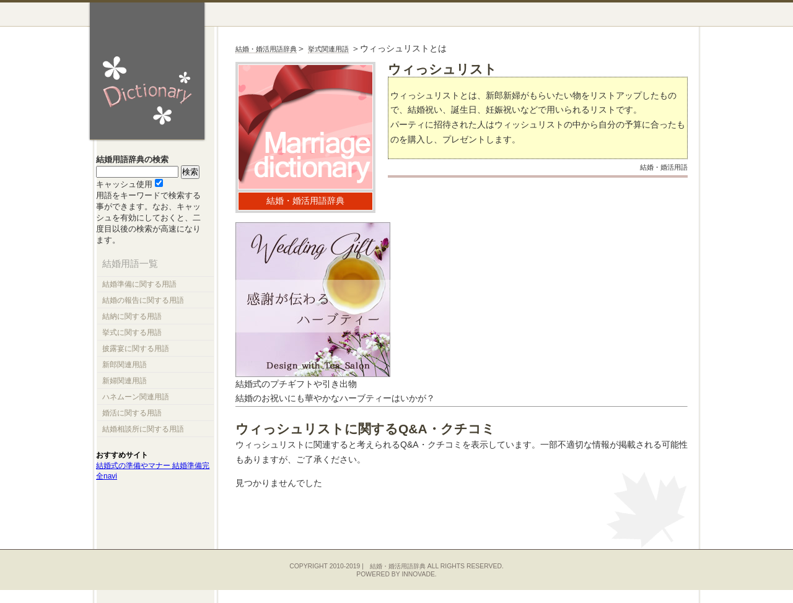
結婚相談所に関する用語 (143, 429)
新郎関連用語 (124, 364)
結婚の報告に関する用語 (143, 300)
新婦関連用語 (124, 380)
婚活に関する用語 (132, 413)
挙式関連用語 (328, 49)
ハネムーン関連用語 (135, 397)
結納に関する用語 (132, 316)
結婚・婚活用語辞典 (266, 49)
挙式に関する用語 (132, 332)
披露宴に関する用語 (135, 348)
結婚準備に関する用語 (139, 284)
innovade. (418, 574)
